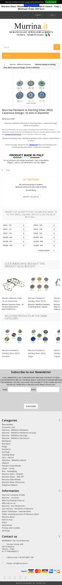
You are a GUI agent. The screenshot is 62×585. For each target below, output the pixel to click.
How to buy (7, 519)
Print (8, 170)
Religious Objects (10, 485)
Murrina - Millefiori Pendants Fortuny (19, 432)
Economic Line (8, 427)
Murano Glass (8, 517)
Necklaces (6, 441)
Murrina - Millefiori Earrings (14, 435)
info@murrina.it (20, 563)
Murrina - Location (10, 497)
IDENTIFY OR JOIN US (31, 197)
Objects (5, 463)
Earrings (6, 452)
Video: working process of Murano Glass (20, 514)
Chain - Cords (8, 468)
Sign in (52, 15)
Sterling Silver (8, 454)
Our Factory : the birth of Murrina (17, 508)
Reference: (6, 119)
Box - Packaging (9, 471)
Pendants (6, 449)
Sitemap (6, 530)
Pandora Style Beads (11, 465)
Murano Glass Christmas (13, 482)
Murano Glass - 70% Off (12, 476)
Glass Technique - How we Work (16, 511)
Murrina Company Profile (13, 495)
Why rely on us (8, 503)
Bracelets (6, 443)
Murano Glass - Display (12, 474)
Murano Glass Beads (11, 479)
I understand (51, 2)
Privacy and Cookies (11, 528)
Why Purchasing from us (13, 500)
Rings (4, 446)
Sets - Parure (8, 457)
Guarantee (7, 525)
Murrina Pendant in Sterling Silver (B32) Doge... (37, 353)
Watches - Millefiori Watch (14, 460)
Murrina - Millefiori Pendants (15, 430)
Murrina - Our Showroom (13, 506)
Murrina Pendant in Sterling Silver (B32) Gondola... (11, 353)
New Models (7, 424)
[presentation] (31, 398)
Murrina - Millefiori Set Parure (15, 438)
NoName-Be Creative (34, 583)
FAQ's (4, 522)
